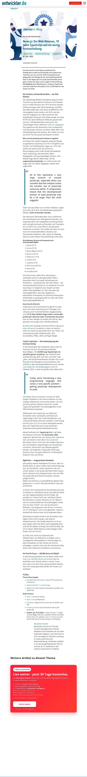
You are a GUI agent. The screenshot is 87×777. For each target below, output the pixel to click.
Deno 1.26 (30, 597)
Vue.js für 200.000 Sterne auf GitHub (37, 559)
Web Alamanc (41, 580)
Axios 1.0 (48, 617)
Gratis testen (75, 3)
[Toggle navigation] (14, 3)
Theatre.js (30, 607)
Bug (34, 615)
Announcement (52, 440)
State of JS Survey (36, 423)
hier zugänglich (57, 125)
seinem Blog (40, 483)
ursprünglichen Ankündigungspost (37, 367)
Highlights (14, 8)
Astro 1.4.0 (30, 599)
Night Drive (31, 588)
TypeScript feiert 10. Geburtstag (38, 585)
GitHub (40, 455)
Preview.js (30, 602)
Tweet (57, 561)
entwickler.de (14, 3)
